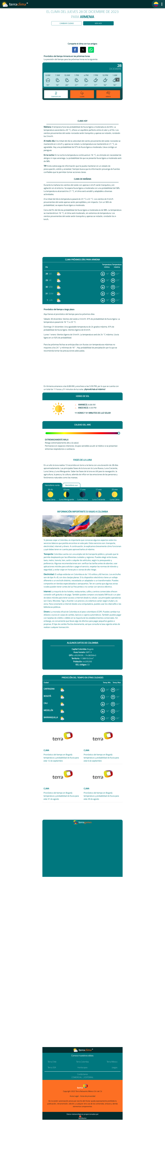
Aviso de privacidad (87, 1096)
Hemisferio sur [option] (71, 485)
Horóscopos (82, 1067)
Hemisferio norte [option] (52, 485)
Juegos (114, 1067)
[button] (161, 4)
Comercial (77, 1077)
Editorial (89, 1077)
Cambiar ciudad (67, 23)
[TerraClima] (156, 4)
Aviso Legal (74, 1096)
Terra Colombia (82, 1061)
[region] (82, 34)
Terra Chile (52, 1061)
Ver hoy (98, 23)
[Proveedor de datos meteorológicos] (82, 1117)
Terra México (112, 1061)
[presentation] (118, 80)
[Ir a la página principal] (15, 4)
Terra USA (52, 1067)
